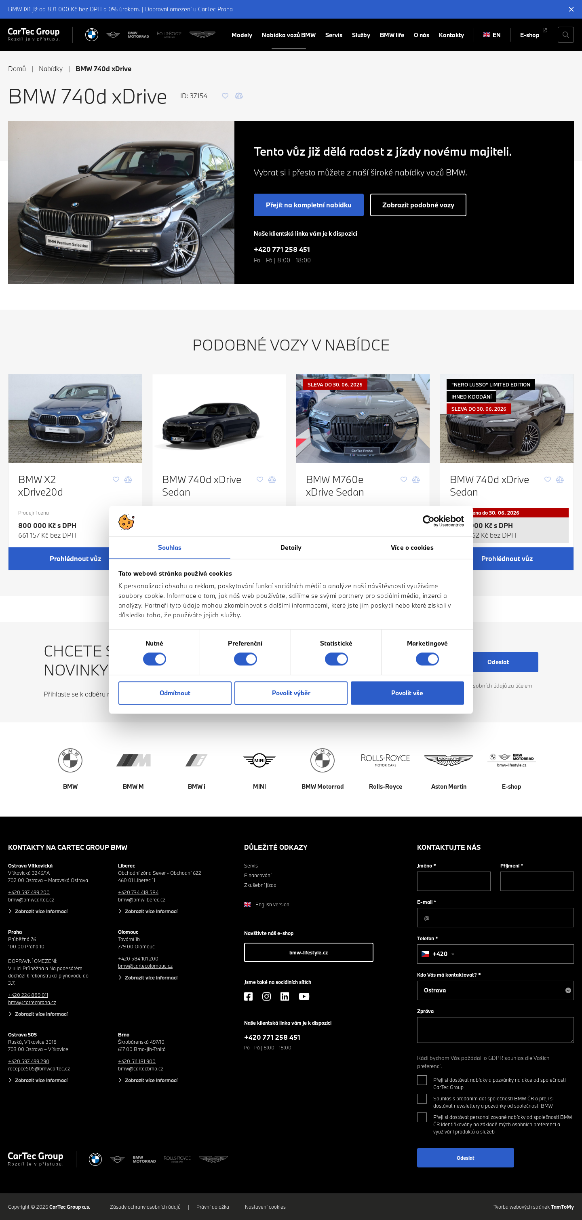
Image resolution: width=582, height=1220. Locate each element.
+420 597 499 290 (28, 1061)
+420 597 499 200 (29, 892)
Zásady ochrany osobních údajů (145, 1206)
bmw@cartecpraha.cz (32, 1002)
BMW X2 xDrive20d (40, 485)
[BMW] (91, 34)
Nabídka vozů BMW (289, 35)
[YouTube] (304, 996)
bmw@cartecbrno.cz (140, 1068)
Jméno (426, 865)
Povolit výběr (291, 693)
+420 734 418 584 (138, 892)
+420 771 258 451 (282, 249)
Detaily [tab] (291, 547)
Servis (333, 35)
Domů (17, 68)
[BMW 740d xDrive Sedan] (219, 418)
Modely (242, 35)
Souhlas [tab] (170, 547)
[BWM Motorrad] (138, 35)
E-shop (530, 35)
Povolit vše (407, 693)
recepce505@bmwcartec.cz (39, 1068)
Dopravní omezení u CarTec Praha (189, 9)
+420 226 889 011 (28, 995)
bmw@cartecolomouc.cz (145, 965)
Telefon (427, 938)
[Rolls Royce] (169, 35)
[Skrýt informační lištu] (571, 9)
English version (266, 904)
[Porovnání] (239, 96)
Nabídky (51, 68)
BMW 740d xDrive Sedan (201, 485)
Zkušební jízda (260, 885)
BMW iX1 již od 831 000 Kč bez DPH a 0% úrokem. (74, 9)
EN (492, 35)
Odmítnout (175, 693)
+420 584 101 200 (138, 958)
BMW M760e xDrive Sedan (335, 485)
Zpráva (425, 1011)
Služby (361, 35)
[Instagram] (266, 996)
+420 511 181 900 (137, 1061)
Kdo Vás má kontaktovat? (449, 974)
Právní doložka (212, 1206)
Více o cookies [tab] (412, 547)
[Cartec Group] (33, 35)
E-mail (426, 902)
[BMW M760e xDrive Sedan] (363, 418)
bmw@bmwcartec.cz (31, 899)
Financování (258, 875)
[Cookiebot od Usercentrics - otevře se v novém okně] (428, 521)
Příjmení (511, 865)
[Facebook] (248, 996)
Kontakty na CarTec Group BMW (67, 847)
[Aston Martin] (203, 35)
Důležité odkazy (276, 847)
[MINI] (113, 35)
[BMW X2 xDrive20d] (75, 418)
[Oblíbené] (225, 96)
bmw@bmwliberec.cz (141, 899)
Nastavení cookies (265, 1206)
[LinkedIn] (284, 996)
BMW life (392, 35)
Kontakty (451, 35)
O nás (421, 35)
